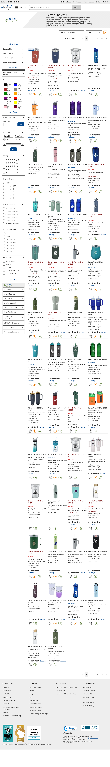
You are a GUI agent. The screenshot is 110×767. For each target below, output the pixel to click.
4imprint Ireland (88, 697)
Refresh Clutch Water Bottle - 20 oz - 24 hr (97, 366)
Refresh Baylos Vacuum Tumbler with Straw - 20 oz (36, 368)
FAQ (30, 697)
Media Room (33, 700)
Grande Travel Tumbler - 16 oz (57, 321)
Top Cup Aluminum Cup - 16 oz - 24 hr (77, 463)
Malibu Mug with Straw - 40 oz (36, 123)
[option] (8, 85)
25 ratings (92, 137)
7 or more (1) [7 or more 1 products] (9, 248)
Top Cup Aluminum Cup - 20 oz (37, 509)
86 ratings (31, 187)
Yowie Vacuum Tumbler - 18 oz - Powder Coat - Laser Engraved (57, 75)
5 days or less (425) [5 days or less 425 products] (11, 217)
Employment (7, 697)
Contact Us (6, 694)
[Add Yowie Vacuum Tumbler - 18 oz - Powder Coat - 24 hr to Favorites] (50, 289)
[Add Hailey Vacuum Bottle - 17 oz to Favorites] (50, 528)
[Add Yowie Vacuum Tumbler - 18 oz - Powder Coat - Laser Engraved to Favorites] (50, 94)
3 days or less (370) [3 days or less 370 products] (11, 214)
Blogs (31, 694)
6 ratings (82, 427)
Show (89, 33)
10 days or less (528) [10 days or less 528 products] (12, 223)
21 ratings (72, 381)
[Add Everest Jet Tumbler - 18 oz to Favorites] (91, 577)
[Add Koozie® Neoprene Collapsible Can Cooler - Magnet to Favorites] (91, 431)
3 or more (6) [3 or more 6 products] (9, 189)
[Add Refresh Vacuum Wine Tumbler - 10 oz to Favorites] (91, 289)
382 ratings (72, 137)
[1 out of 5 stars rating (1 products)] (13, 173)
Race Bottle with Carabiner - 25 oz (97, 223)
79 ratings (52, 427)
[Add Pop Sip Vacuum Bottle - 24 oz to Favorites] (50, 191)
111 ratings (31, 137)
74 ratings (52, 573)
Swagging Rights (35, 710)
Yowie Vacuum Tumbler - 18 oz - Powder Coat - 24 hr (57, 271)
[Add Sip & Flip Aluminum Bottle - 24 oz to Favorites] (50, 141)
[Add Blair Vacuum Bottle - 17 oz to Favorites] (50, 665)
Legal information (93, 734)
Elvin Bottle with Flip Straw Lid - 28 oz (76, 318)
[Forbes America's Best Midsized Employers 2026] (34, 730)
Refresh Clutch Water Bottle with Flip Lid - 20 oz (77, 221)
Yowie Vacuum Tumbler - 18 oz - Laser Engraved (37, 271)
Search (76, 7)
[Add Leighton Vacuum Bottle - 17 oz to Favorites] (30, 336)
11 (102, 39)
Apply (20, 124)
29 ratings (72, 187)
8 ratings (83, 332)
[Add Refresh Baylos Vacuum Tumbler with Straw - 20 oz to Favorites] (30, 384)
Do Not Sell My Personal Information (11, 708)
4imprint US (87, 687)
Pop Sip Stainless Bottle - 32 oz (97, 606)
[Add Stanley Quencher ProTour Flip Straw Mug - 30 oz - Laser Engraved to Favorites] (30, 431)
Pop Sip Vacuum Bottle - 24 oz (56, 170)
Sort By (62, 33)
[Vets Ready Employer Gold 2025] (20, 730)
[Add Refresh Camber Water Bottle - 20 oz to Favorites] (70, 623)
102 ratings (92, 381)
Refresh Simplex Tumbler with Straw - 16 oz (36, 221)
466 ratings (31, 235)
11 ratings (52, 187)
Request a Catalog (35, 707)
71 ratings (31, 474)
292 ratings (92, 187)
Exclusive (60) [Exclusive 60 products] (10, 262)
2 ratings (103, 235)
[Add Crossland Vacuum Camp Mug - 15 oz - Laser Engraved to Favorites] (30, 577)
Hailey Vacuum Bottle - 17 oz (57, 506)
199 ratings (52, 474)
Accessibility (7, 691)
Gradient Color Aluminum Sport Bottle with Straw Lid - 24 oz (37, 459)
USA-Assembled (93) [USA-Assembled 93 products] (12, 270)
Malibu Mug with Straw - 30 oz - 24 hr (77, 555)
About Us (6, 687)
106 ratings (52, 90)
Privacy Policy (7, 704)
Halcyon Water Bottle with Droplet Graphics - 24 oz (56, 363)
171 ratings (92, 90)
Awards (32, 691)
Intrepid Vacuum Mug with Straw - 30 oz (76, 271)
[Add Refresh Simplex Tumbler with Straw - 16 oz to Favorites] (30, 238)
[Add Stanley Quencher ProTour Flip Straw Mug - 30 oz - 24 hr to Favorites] (91, 477)
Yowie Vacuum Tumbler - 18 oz (97, 173)
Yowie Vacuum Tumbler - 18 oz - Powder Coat (37, 74)
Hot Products (77, 2)
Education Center (35, 687)
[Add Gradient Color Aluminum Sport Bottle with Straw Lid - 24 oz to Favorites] (30, 477)
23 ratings (72, 619)
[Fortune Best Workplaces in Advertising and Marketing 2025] (8, 730)
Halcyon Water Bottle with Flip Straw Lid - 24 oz (96, 69)
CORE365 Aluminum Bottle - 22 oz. (37, 604)
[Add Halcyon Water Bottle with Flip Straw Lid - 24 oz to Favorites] (91, 94)
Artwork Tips (60, 691)
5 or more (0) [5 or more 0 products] (9, 192)
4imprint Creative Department (66, 687)
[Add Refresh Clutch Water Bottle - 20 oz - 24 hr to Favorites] (91, 384)
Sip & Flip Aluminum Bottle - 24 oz (57, 121)
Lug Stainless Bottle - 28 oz (36, 167)
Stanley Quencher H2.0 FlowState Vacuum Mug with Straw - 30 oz (57, 221)
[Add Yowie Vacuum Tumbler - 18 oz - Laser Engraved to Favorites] (30, 289)
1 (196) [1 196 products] (7, 236)
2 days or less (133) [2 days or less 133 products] (11, 211)
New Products (89, 2)
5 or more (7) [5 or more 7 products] (9, 245)
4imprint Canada (89, 691)
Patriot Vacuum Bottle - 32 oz (77, 416)
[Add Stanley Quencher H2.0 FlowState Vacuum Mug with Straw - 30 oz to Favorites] (50, 238)
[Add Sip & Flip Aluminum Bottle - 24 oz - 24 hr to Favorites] (50, 431)
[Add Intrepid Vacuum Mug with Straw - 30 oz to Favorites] (70, 289)
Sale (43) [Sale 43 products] (8, 267)
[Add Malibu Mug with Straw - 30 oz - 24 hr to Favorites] (70, 577)
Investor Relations (9, 700)
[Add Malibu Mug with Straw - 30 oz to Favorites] (91, 141)
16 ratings (92, 524)
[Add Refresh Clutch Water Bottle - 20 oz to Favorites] (70, 141)
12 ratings (72, 285)
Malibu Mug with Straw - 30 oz (97, 121)
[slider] (4, 144)
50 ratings (52, 381)
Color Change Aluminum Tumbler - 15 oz (56, 604)
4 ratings (62, 332)
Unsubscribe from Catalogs (12, 716)
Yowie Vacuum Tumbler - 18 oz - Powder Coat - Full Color (77, 509)
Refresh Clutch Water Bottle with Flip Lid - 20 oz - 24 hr (77, 171)
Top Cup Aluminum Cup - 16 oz (77, 74)
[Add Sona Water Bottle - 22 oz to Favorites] (91, 528)
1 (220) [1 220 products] (7, 183)
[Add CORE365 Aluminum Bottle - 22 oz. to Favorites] (30, 623)
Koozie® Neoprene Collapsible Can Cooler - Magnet (96, 412)
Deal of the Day (88, 706)
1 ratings (42, 427)
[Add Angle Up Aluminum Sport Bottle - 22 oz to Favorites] (50, 577)
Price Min (7, 136)
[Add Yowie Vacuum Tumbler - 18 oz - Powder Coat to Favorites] (30, 94)
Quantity (6, 121)
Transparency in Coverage (38, 714)
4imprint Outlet (88, 702)
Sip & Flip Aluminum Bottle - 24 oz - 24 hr (57, 411)
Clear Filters (13, 67)
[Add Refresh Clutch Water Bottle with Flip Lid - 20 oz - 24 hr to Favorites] (70, 191)
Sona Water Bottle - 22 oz (96, 509)
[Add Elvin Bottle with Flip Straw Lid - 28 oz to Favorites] (70, 336)
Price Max (18, 136)
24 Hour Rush (66, 2)
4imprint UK (87, 694)
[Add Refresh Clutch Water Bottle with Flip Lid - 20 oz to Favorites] (70, 238)
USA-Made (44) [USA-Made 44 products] (10, 274)
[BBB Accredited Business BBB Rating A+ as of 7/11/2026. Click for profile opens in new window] (90, 724)
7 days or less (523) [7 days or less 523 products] (11, 220)
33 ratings (31, 573)
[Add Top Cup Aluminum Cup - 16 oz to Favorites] (70, 94)
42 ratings (92, 573)
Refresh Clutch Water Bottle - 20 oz (77, 124)
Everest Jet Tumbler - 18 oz (97, 554)
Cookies (6, 712)
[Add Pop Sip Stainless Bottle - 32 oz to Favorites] (91, 623)
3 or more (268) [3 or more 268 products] (10, 242)
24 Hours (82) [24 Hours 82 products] (10, 208)
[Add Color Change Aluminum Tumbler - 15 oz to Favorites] (50, 623)
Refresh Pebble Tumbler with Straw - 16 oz (57, 461)
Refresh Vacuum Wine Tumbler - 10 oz (95, 271)
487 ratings (31, 90)
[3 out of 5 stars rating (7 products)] (13, 166)
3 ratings (82, 90)
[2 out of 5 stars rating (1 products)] (13, 169)
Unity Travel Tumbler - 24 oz (77, 364)
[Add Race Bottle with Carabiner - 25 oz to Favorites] (91, 238)
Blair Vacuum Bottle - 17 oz (57, 651)
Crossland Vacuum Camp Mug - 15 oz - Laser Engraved (37, 560)
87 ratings (52, 285)
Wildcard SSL (67, 730)
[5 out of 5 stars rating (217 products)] (13, 160)
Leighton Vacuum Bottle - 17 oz (37, 318)
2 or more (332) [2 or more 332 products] (10, 239)
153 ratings (92, 285)
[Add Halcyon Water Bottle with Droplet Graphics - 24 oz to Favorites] (50, 384)
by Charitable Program (67, 694)
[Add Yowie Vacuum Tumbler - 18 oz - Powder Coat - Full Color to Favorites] (70, 528)
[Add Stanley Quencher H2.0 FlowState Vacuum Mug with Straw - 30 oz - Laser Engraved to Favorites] (91, 336)
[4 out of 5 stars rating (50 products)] (13, 163)
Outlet (106, 2)
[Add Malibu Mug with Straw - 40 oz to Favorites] (30, 141)
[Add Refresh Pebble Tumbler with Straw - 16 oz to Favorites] (50, 477)
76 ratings (31, 285)
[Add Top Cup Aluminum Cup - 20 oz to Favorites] (30, 528)
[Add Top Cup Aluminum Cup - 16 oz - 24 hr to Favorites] (70, 477)
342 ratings (52, 137)
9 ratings (43, 661)
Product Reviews (35, 704)
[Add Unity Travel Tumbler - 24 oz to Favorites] (70, 384)
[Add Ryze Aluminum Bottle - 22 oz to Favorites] (30, 665)
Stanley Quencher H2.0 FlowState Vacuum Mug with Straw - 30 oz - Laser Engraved (97, 320)
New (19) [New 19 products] (8, 265)
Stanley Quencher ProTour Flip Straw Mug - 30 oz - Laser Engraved (36, 414)
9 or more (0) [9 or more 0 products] (9, 198)
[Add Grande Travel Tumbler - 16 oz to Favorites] (50, 336)
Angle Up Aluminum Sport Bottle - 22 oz (56, 555)
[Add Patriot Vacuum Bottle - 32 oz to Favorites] (70, 431)
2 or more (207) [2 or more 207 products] (10, 186)
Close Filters (13, 44)
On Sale (98, 2)
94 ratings (72, 235)
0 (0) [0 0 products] (6, 233)
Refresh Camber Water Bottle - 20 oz (75, 607)
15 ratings (52, 235)
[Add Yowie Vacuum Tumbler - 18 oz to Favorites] (91, 191)
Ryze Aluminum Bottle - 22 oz (36, 650)
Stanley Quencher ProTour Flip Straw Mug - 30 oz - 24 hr (96, 461)
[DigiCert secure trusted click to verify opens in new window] (70, 724)
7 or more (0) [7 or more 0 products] (9, 195)
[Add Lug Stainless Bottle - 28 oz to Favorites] (30, 191)
